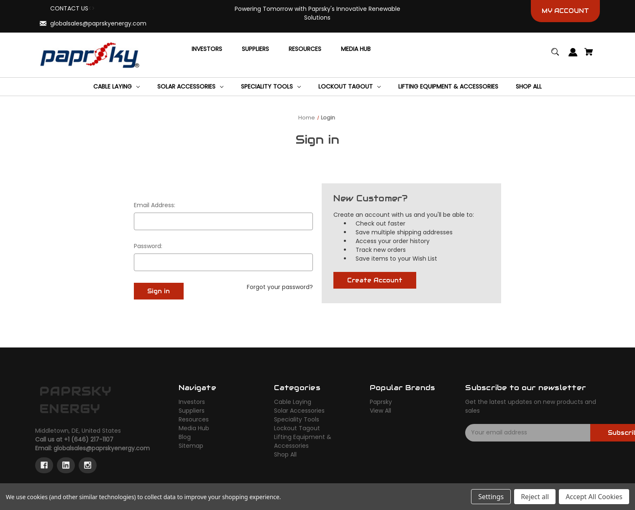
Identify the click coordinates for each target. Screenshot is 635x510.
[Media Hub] (355, 48)
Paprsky (381, 402)
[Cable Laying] (116, 87)
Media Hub (194, 428)
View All (380, 410)
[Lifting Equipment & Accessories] (448, 87)
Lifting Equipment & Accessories (302, 441)
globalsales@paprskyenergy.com (98, 23)
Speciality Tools (296, 419)
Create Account (374, 280)
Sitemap (191, 445)
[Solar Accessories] (190, 87)
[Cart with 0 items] (589, 55)
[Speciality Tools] (271, 87)
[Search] (555, 55)
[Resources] (305, 48)
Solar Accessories (299, 410)
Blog (185, 437)
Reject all (535, 496)
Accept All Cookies (594, 496)
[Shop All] (529, 87)
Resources (194, 419)
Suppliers (192, 410)
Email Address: (154, 205)
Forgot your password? (280, 287)
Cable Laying (292, 402)
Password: (148, 246)
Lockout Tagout (297, 428)
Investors (192, 402)
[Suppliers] (255, 48)
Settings (491, 496)
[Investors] (207, 48)
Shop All (285, 454)
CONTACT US (69, 8)
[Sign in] (573, 56)
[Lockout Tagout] (349, 87)
